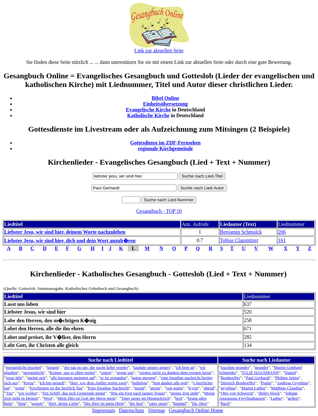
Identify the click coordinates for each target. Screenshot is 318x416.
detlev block (269, 393)
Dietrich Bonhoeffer (238, 382)
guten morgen (143, 377)
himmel (179, 403)
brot (178, 398)
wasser (37, 403)
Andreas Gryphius (292, 382)
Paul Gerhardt (258, 377)
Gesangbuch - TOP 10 (159, 211)
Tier (9, 393)
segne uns (125, 372)
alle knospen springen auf (73, 377)
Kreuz (28, 382)
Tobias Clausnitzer (239, 240)
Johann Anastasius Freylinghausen (258, 396)
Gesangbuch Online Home (196, 410)
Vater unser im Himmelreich (145, 398)
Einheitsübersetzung (165, 104)
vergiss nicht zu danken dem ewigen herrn (175, 372)
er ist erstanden (113, 377)
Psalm (266, 382)
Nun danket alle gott (170, 382)
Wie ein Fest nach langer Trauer (138, 393)
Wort (48, 398)
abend (209, 388)
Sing (22, 403)
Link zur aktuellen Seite (159, 50)
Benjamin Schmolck (241, 232)
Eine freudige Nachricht (108, 388)
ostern (106, 372)
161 (282, 240)
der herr (136, 403)
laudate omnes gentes (151, 367)
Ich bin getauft (51, 382)
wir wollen (28, 393)
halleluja (139, 382)
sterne (155, 388)
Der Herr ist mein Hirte (104, 403)
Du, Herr (199, 403)
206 (282, 232)
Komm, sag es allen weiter (72, 372)
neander (261, 367)
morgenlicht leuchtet (23, 367)
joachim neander (235, 367)
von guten (174, 388)
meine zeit (36, 377)
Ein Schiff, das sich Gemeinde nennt (74, 393)
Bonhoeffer (230, 377)
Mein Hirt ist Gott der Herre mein (87, 398)
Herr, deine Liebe (64, 403)
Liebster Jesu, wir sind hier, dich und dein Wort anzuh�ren (69, 240)
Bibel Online (165, 98)
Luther (276, 398)
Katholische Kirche (148, 115)
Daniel (290, 372)
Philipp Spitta (287, 377)
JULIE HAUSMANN (260, 372)
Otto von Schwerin (237, 393)
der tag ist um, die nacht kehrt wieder (96, 367)
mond (139, 388)
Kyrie (193, 388)
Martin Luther (253, 388)
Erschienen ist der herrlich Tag (56, 388)
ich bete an (185, 367)
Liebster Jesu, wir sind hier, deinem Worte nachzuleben (64, 232)
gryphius (228, 388)
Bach (225, 403)
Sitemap (156, 410)
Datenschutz (131, 410)
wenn (19, 388)
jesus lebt (14, 377)
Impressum (103, 410)
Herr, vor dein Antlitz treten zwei (98, 382)
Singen (53, 367)
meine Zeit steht (184, 393)
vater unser (158, 403)
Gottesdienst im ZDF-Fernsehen (165, 142)
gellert (293, 398)
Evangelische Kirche (148, 109)
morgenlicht (33, 372)
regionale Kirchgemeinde (165, 148)
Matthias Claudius (286, 388)
